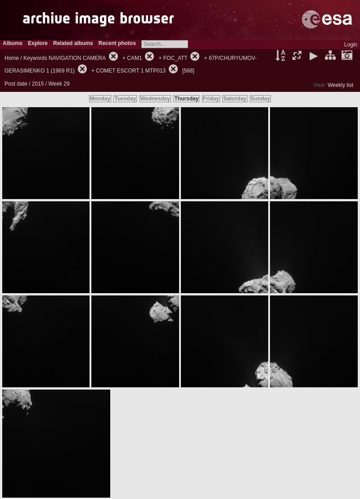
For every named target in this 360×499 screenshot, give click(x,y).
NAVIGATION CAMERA (77, 58)
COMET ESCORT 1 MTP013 (131, 71)
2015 (38, 84)
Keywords (35, 58)
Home (11, 58)
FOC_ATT (175, 58)
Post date (15, 84)
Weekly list (340, 85)
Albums (12, 43)
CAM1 (134, 58)
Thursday (186, 98)
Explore (38, 43)
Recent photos (117, 43)
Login (350, 44)
